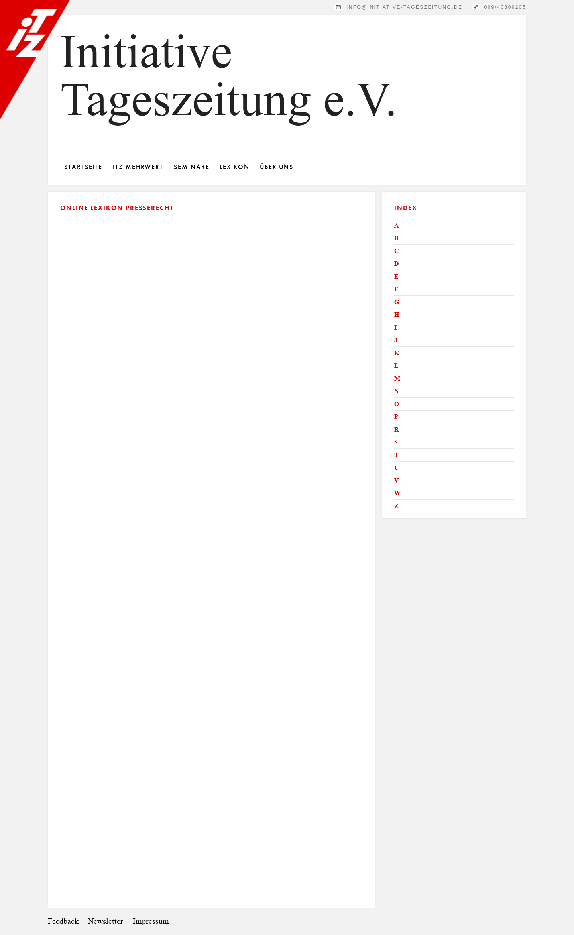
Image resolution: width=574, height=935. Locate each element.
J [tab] (395, 340)
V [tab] (396, 480)
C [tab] (396, 251)
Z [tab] (396, 506)
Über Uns (276, 167)
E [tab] (396, 276)
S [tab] (396, 442)
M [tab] (397, 378)
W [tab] (397, 493)
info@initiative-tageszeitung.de (404, 7)
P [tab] (396, 416)
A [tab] (396, 225)
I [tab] (395, 327)
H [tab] (396, 314)
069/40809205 (505, 7)
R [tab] (396, 429)
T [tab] (396, 455)
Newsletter (105, 921)
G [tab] (396, 302)
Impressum (151, 921)
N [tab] (396, 391)
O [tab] (396, 404)
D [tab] (396, 263)
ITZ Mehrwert (138, 167)
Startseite (83, 167)
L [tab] (396, 365)
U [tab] (396, 468)
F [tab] (396, 289)
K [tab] (396, 353)
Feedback (63, 921)
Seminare (191, 167)
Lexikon (234, 167)
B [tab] (396, 238)
